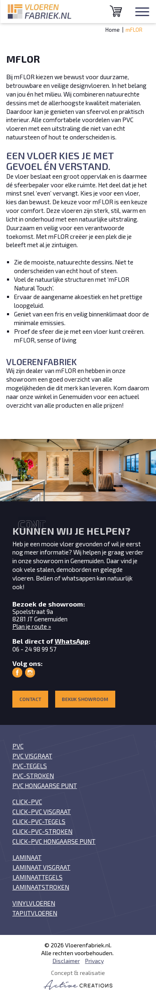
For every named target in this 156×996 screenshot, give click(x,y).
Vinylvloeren (33, 903)
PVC (17, 746)
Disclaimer (66, 960)
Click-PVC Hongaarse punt (53, 841)
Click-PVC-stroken (42, 831)
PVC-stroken (33, 775)
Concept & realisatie (78, 979)
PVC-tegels (29, 765)
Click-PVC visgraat (41, 811)
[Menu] (142, 12)
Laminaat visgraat (41, 867)
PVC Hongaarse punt (44, 785)
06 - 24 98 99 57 (34, 649)
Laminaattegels (37, 877)
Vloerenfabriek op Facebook (17, 672)
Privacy (94, 960)
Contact (30, 699)
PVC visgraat (32, 756)
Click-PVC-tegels (38, 821)
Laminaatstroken (40, 887)
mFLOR (134, 29)
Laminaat (27, 857)
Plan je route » (31, 626)
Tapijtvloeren (34, 913)
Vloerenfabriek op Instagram (30, 672)
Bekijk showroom (85, 699)
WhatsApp (71, 641)
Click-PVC (27, 801)
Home (112, 29)
